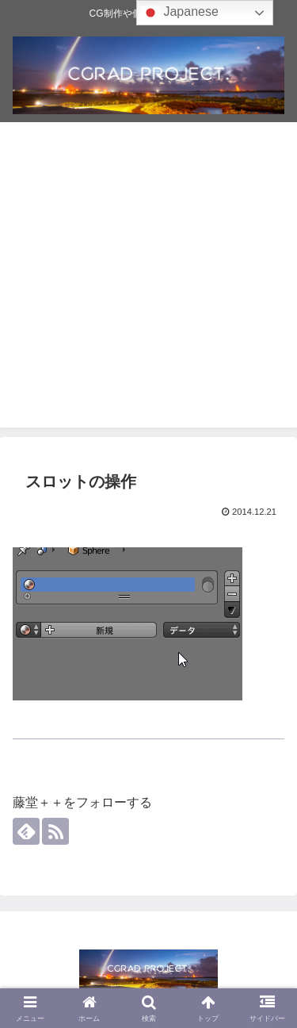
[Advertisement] (148, 279)
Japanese (180, 12)
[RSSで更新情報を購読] (55, 831)
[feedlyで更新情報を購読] (26, 831)
